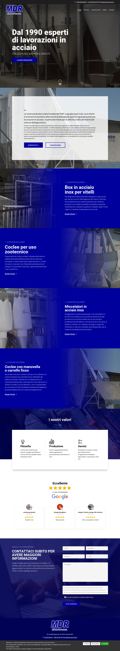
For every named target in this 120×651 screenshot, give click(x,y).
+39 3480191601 (93, 2)
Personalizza (95, 643)
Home (79, 10)
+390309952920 (81, 2)
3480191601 (57, 638)
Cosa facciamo (96, 10)
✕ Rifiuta (86, 643)
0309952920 (48, 638)
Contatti (111, 10)
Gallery (105, 10)
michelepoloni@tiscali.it (107, 2)
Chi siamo (86, 10)
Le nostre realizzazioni (24, 61)
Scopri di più (33, 146)
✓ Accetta (105, 643)
